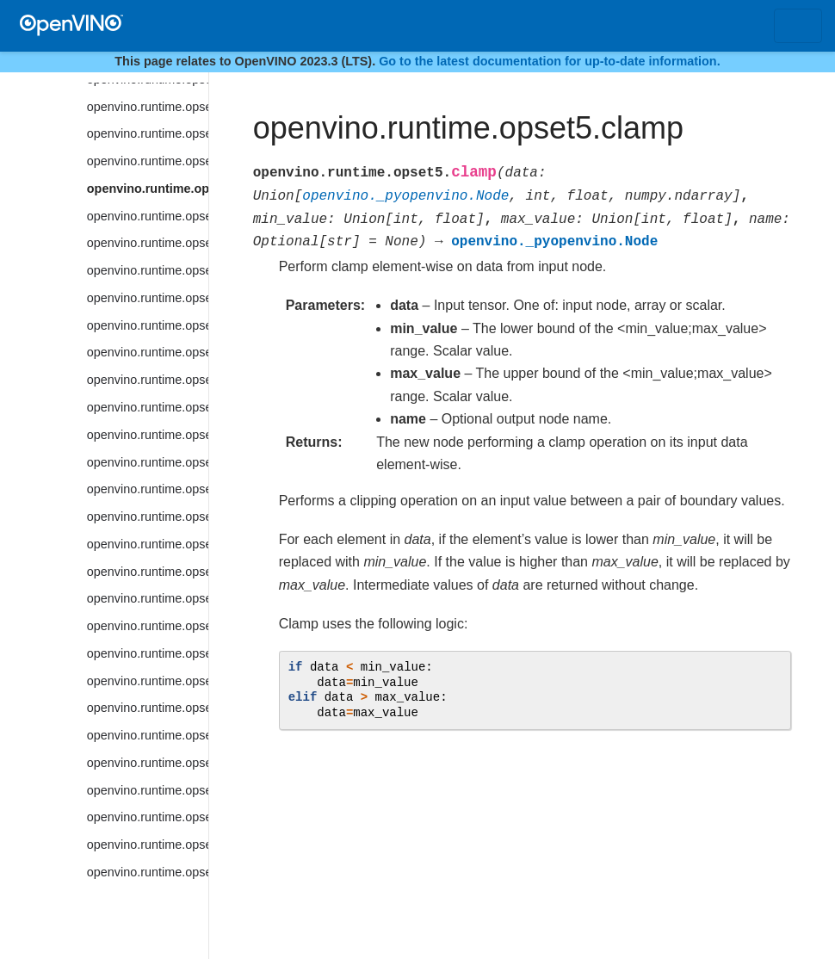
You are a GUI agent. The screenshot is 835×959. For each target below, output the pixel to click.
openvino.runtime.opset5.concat (147, 216)
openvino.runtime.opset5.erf (147, 817)
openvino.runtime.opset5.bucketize (147, 107)
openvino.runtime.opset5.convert (147, 270)
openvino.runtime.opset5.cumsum (147, 516)
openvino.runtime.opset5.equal (147, 790)
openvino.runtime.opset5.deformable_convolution (147, 544)
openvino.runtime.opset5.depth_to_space (147, 598)
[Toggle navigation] (798, 26)
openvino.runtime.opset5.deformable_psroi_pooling (147, 571)
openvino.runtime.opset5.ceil (147, 133)
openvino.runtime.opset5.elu (147, 681)
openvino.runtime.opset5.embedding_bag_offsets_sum (147, 708)
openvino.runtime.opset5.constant (147, 243)
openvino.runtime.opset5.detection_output (147, 626)
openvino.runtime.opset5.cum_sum (147, 489)
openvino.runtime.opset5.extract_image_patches (147, 872)
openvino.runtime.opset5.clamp (147, 188)
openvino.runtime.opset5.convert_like (147, 298)
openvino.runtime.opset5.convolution (147, 325)
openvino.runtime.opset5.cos (147, 380)
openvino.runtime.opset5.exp (147, 844)
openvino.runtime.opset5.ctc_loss (147, 462)
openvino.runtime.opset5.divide (147, 653)
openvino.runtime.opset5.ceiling (147, 161)
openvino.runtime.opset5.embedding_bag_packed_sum (147, 735)
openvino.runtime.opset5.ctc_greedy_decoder (147, 435)
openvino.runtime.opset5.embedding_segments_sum (147, 763)
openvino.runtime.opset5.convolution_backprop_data (147, 352)
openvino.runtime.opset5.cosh (147, 407)
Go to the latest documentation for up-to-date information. (550, 61)
